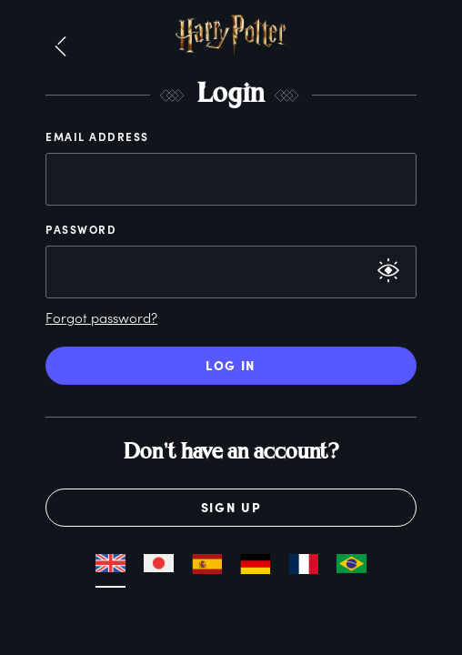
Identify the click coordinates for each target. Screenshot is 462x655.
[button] (60, 47)
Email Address (97, 136)
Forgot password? (101, 317)
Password (80, 229)
